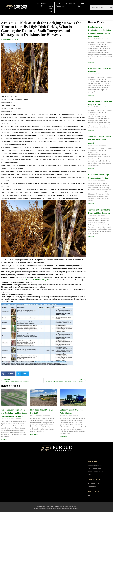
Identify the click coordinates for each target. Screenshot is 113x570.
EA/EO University (49, 508)
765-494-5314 (93, 483)
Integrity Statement (62, 508)
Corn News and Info (51, 7)
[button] (8, 373)
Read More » (4, 440)
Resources (70, 3)
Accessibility (38, 508)
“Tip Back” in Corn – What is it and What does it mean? (99, 140)
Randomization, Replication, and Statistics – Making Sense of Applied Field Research (14, 413)
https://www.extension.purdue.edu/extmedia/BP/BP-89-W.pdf (25, 280)
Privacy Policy (74, 508)
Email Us (92, 486)
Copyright (40, 506)
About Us (43, 4)
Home (36, 3)
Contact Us (81, 4)
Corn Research (60, 4)
